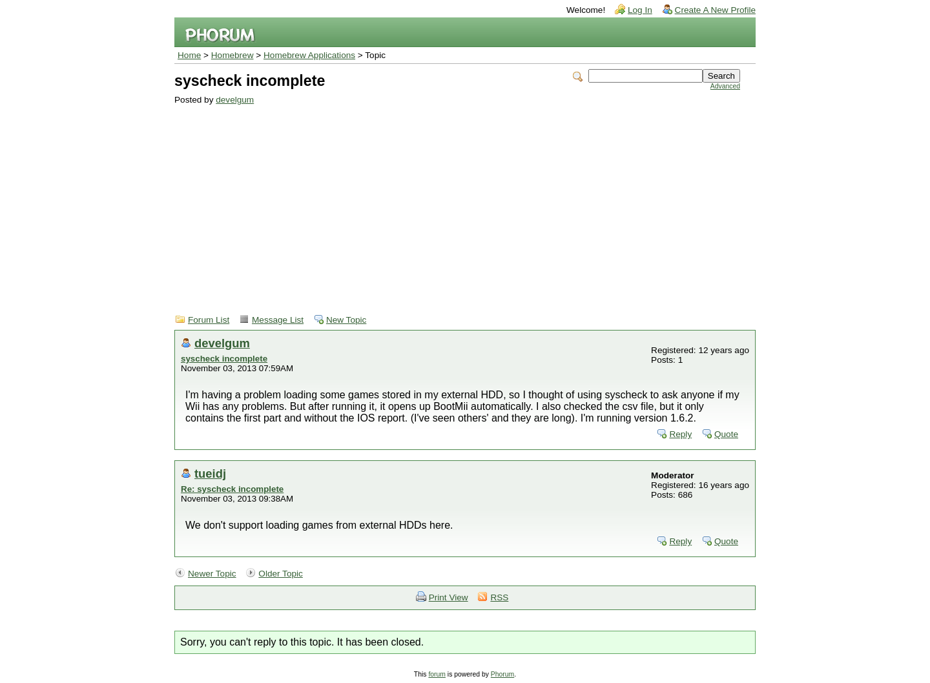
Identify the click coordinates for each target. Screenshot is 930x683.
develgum (235, 100)
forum (437, 674)
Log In (640, 10)
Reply (680, 434)
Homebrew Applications (309, 55)
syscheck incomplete (224, 358)
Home (189, 55)
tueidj (210, 473)
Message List (278, 320)
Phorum (502, 674)
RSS (499, 597)
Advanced (725, 86)
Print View (448, 597)
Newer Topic (212, 573)
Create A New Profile (715, 10)
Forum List (208, 320)
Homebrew (232, 55)
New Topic (346, 320)
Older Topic (280, 573)
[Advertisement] (457, 201)
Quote (726, 434)
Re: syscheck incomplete (232, 489)
